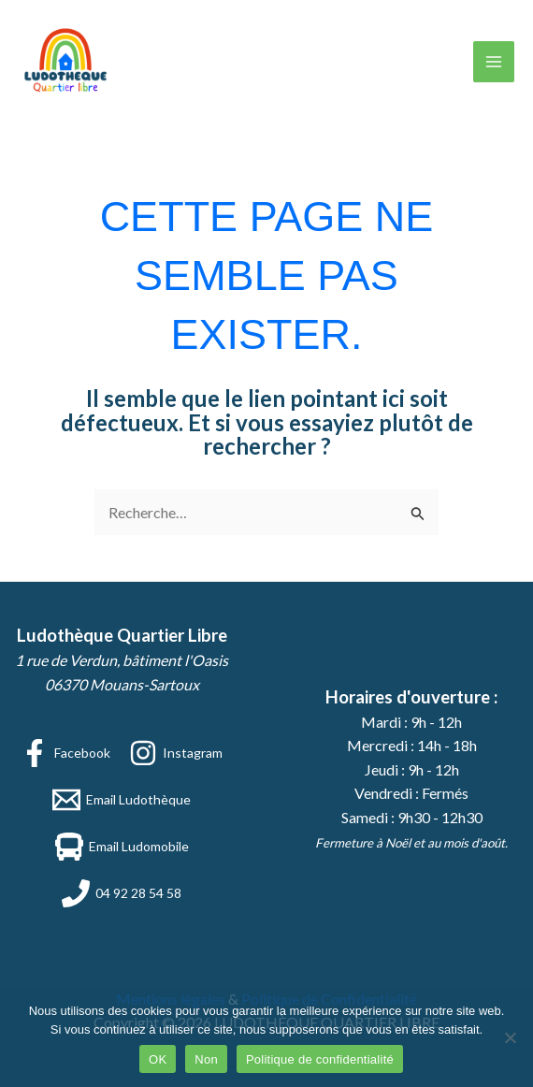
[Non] (509, 1037)
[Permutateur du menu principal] (493, 61)
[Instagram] (176, 753)
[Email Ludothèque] (121, 799)
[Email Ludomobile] (122, 846)
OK (157, 1059)
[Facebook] (65, 753)
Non (206, 1059)
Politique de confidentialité (320, 1059)
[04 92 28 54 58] (121, 893)
